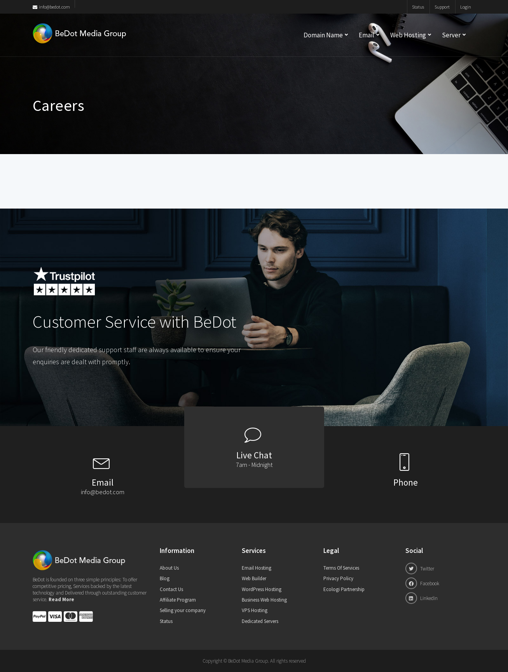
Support (442, 7)
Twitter (419, 568)
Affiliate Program (178, 600)
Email (366, 35)
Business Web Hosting (264, 600)
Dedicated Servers (260, 621)
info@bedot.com (51, 7)
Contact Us (171, 589)
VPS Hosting (254, 610)
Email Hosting (256, 568)
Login (465, 7)
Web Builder (254, 578)
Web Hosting (408, 35)
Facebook (422, 583)
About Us (169, 568)
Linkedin (421, 598)
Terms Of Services (341, 568)
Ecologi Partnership (344, 589)
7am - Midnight (254, 464)
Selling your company (183, 610)
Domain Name (323, 35)
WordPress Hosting (261, 589)
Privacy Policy (338, 578)
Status (418, 7)
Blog (164, 578)
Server (451, 35)
